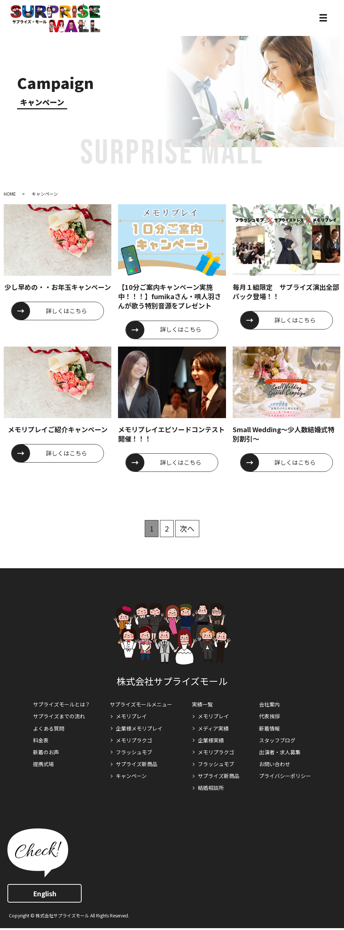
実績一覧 (202, 704)
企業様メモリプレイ (139, 728)
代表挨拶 (269, 716)
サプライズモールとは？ (61, 704)
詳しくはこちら (67, 311)
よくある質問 (48, 728)
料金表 (41, 740)
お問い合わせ (274, 764)
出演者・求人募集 (280, 752)
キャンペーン (131, 776)
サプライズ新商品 (136, 764)
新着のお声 (46, 752)
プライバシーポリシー (285, 776)
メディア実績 (213, 728)
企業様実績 (211, 740)
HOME (10, 194)
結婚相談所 (211, 787)
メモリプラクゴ (134, 740)
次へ (187, 528)
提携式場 (43, 764)
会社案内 (269, 704)
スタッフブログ (277, 740)
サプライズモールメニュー (141, 704)
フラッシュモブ (134, 752)
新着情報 (269, 728)
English (44, 893)
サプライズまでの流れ (59, 716)
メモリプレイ (131, 716)
